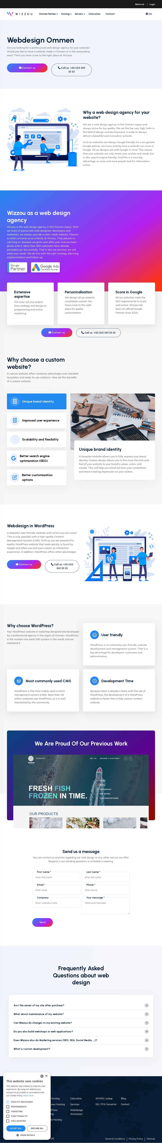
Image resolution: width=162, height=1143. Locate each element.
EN (149, 14)
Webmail (139, 4)
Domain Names (47, 14)
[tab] (36, 401)
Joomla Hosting (53, 1119)
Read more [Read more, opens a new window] (28, 1095)
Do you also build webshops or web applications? (43, 1031)
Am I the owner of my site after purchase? (39, 1005)
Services (74, 1104)
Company (43, 897)
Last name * (93, 871)
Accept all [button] (16, 1128)
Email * (41, 884)
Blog (123, 1098)
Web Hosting (52, 1098)
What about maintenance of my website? (39, 1014)
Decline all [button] (37, 1128)
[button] (26, 1135)
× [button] (46, 1076)
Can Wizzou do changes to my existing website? (43, 1022)
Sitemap (151, 1138)
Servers (79, 14)
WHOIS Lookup (104, 1098)
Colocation (94, 14)
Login (152, 4)
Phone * (90, 884)
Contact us (27, 67)
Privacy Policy (136, 1138)
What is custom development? (32, 1049)
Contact (110, 14)
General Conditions (115, 1138)
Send (43, 922)
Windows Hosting (55, 1104)
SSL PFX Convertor (106, 1104)
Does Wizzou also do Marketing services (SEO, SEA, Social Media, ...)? (55, 1040)
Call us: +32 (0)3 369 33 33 (71, 69)
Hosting (65, 14)
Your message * (95, 897)
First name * (44, 871)
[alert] (27, 1106)
